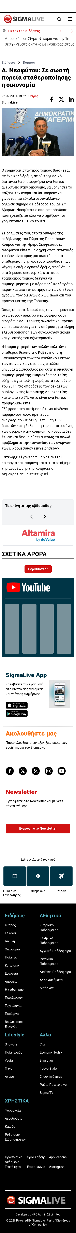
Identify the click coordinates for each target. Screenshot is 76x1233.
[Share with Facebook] (51, 99)
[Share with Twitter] (61, 99)
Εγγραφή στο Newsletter (38, 828)
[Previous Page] (31, 516)
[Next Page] (44, 516)
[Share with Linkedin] (71, 99)
